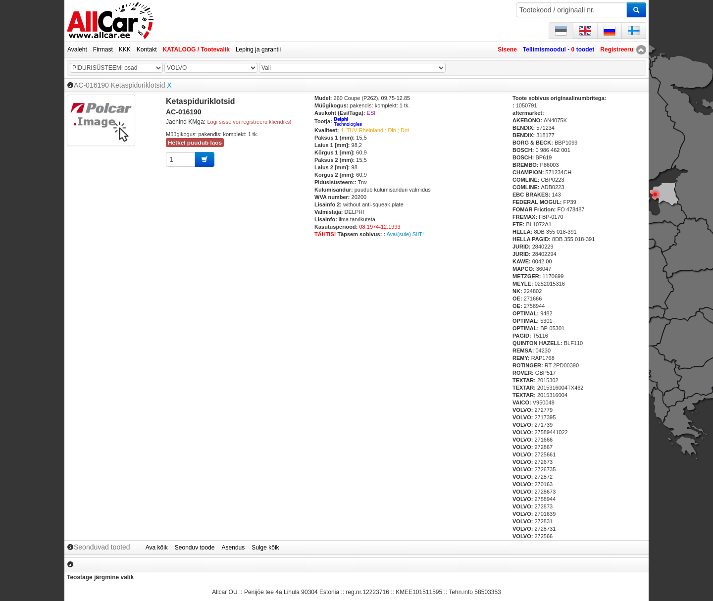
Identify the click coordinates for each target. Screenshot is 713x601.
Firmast (103, 49)
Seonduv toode (195, 547)
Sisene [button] (507, 49)
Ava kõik (157, 547)
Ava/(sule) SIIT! (405, 234)
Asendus (233, 547)
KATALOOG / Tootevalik (196, 49)
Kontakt (147, 49)
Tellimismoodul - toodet (558, 49)
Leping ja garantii (258, 49)
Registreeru (616, 49)
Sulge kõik (265, 547)
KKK (125, 49)
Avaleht (77, 49)
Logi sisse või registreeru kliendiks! (249, 122)
